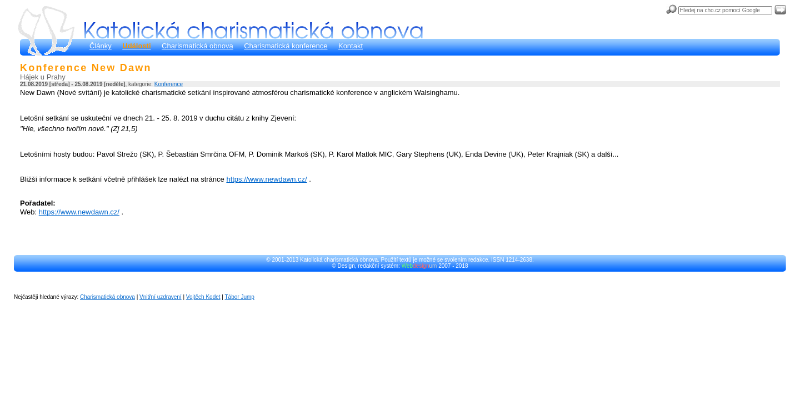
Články (100, 46)
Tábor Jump (239, 297)
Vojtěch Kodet (203, 297)
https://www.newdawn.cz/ (266, 179)
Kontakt (350, 46)
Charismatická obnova (197, 46)
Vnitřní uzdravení (160, 297)
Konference (168, 84)
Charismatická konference (285, 46)
